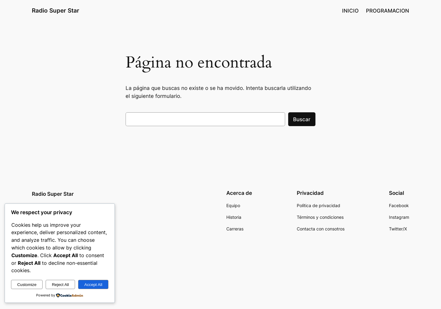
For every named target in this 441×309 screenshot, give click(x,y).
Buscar (302, 119)
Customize (26, 284)
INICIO (350, 11)
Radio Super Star (55, 10)
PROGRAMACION (387, 11)
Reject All (60, 284)
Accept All (93, 284)
